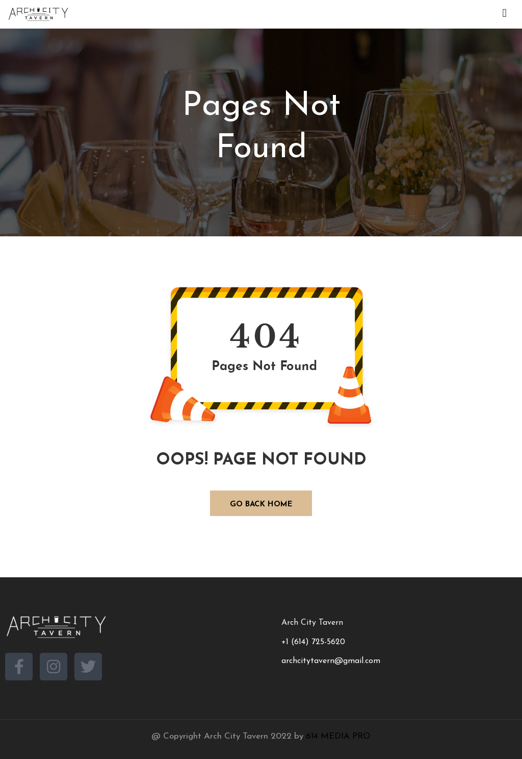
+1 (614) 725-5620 (313, 642)
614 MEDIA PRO (338, 736)
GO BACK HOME (261, 504)
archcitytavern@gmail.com (330, 661)
